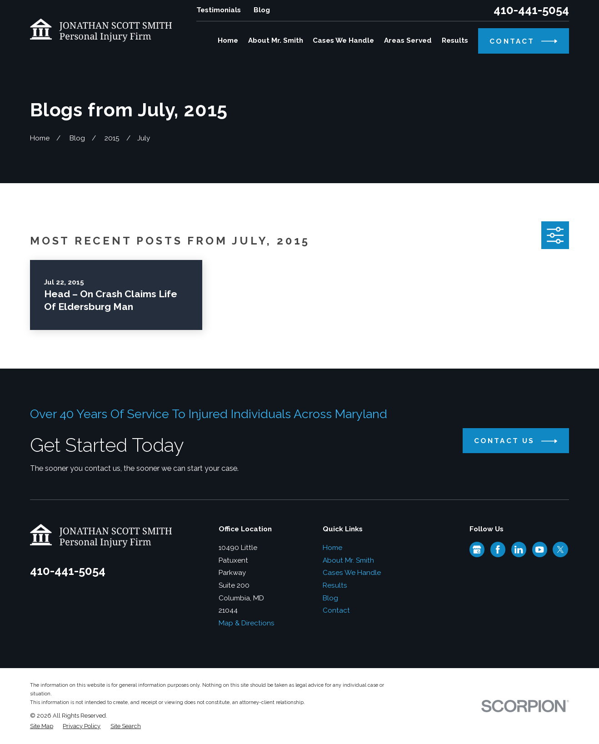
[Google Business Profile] (477, 549)
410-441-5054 (531, 10)
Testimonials (218, 10)
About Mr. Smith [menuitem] (275, 40)
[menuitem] (41, 726)
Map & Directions (247, 623)
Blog (262, 10)
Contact (336, 610)
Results (335, 585)
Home (332, 548)
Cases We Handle (352, 573)
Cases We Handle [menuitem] (343, 40)
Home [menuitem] (228, 40)
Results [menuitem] (455, 40)
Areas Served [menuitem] (408, 40)
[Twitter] (560, 549)
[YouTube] (539, 549)
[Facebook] (498, 549)
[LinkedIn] (518, 549)
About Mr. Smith (348, 560)
